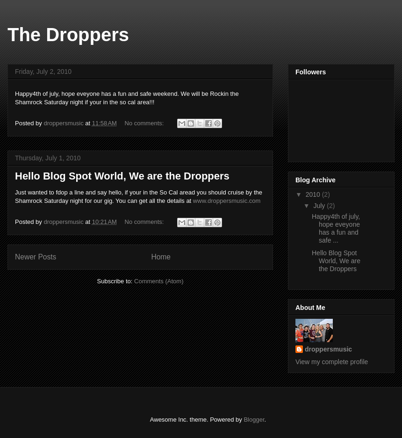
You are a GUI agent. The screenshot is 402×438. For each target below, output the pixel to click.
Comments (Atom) (158, 281)
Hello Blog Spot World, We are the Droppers (122, 176)
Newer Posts (35, 257)
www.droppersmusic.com (227, 200)
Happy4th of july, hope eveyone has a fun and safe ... (336, 228)
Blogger (254, 419)
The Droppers (68, 34)
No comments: (145, 123)
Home (161, 257)
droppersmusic (328, 349)
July (320, 205)
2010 (314, 194)
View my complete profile (331, 362)
